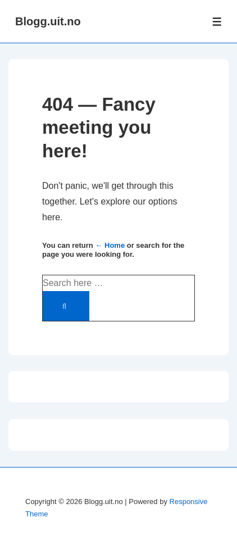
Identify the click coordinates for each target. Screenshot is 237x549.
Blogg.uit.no (48, 21)
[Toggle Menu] (217, 21)
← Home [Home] (110, 245)
